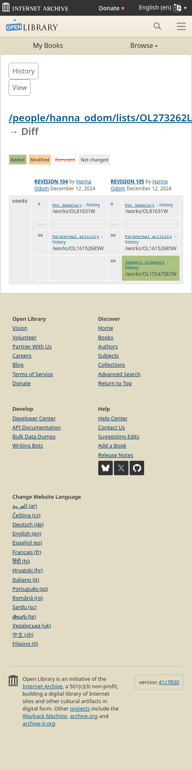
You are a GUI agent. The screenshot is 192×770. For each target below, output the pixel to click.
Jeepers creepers (144, 262)
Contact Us (111, 427)
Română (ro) (27, 598)
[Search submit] (157, 26)
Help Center (113, 418)
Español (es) (27, 542)
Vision (19, 328)
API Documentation (36, 427)
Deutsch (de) (27, 524)
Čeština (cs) (26, 515)
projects (80, 708)
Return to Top (115, 383)
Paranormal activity (75, 237)
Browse (127, 45)
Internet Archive (42, 686)
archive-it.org (38, 723)
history (93, 205)
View (19, 87)
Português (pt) (30, 588)
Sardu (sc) (24, 607)
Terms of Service (32, 374)
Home (105, 328)
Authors (108, 346)
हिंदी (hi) (21, 561)
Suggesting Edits (119, 436)
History (23, 71)
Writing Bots (27, 445)
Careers (21, 355)
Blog (18, 364)
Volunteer (24, 337)
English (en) (26, 533)
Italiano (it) (25, 579)
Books (106, 337)
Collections (112, 364)
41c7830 (169, 682)
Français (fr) (26, 552)
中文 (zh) (22, 634)
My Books (48, 45)
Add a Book (112, 445)
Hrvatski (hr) (27, 570)
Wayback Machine (44, 716)
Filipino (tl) (25, 643)
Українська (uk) (31, 625)
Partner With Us (32, 346)
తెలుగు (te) (24, 616)
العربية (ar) (24, 505)
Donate (112, 8)
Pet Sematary (67, 205)
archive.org (83, 716)
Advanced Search (119, 374)
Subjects (108, 355)
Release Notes (115, 455)
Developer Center (34, 418)
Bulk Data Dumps (34, 436)
